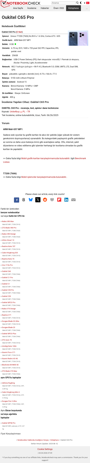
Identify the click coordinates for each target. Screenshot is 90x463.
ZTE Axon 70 (7, 340)
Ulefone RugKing (8, 383)
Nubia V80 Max (8, 221)
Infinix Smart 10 (8, 240)
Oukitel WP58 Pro (8, 423)
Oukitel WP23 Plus (9, 334)
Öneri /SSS (58, 8)
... (87, 8)
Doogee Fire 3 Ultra (9, 401)
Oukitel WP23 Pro (8, 302)
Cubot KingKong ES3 (10, 253)
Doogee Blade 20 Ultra (10, 321)
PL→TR (26, 111)
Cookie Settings (45, 449)
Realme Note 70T (8, 246)
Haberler (45, 8)
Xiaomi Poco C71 (8, 352)
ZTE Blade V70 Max (9, 371)
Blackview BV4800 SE (10, 365)
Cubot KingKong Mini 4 (11, 392)
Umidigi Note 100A (9, 346)
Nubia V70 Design (9, 309)
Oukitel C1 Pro (7, 277)
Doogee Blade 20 (8, 327)
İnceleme (31, 8)
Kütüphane (73, 8)
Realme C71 (6, 315)
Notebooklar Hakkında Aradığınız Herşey (33, 440)
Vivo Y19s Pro (7, 265)
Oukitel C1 (6, 284)
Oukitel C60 (6, 271)
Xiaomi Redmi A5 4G (10, 359)
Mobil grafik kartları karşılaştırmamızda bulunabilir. (45, 158)
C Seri (19, 32)
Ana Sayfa (18, 8)
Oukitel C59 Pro (8, 290)
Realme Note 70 (8, 259)
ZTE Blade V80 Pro (9, 228)
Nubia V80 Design (9, 234)
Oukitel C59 (6, 296)
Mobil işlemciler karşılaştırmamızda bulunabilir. (44, 177)
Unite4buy (15, 111)
